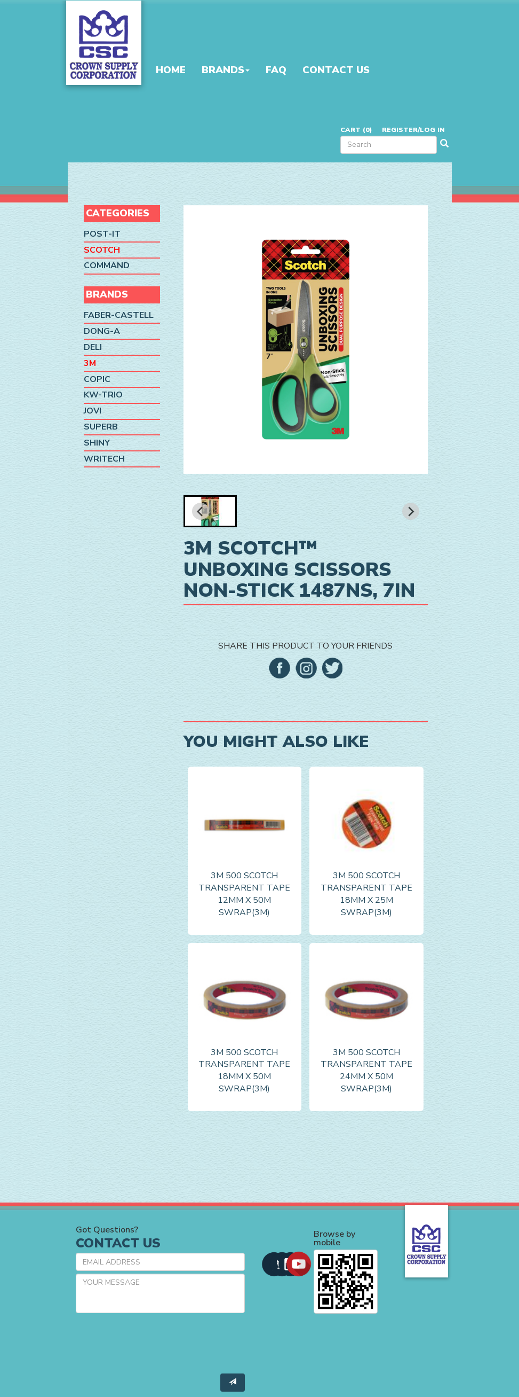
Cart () (356, 129)
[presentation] (157, 1342)
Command (107, 265)
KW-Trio (103, 395)
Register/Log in (413, 129)
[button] (210, 511)
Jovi (92, 411)
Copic (97, 379)
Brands (226, 70)
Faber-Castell (119, 315)
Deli (93, 347)
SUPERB (101, 427)
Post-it (102, 234)
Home (171, 70)
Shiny (97, 443)
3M (90, 363)
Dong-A (102, 331)
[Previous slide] (200, 511)
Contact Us (336, 70)
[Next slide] (410, 511)
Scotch (102, 249)
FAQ (276, 70)
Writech (104, 459)
